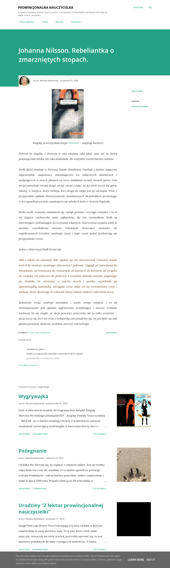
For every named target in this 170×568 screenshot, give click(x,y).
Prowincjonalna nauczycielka (45, 7)
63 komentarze (40, 549)
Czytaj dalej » (100, 434)
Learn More (136, 559)
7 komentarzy (39, 488)
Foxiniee (73, 143)
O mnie (43, 22)
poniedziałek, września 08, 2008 (43, 358)
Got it (151, 559)
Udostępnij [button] (137, 91)
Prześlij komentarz (28, 365)
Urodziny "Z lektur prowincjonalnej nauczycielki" (61, 508)
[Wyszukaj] (138, 7)
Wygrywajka (33, 396)
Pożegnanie (33, 451)
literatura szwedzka (139, 106)
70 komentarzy (40, 434)
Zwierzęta (74, 22)
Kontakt (58, 22)
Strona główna (25, 22)
